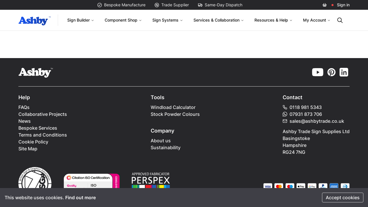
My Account (317, 20)
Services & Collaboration (218, 20)
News (24, 121)
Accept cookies (343, 197)
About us (161, 140)
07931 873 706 (302, 114)
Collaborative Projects (42, 114)
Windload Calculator (173, 107)
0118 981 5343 (302, 107)
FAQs (24, 107)
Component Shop (123, 20)
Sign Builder (80, 20)
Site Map (27, 149)
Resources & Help (273, 20)
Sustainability (166, 147)
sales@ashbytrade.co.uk (313, 121)
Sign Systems (167, 20)
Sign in (343, 4)
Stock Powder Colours (175, 114)
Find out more (80, 197)
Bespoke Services (37, 128)
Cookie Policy (33, 142)
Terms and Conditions (42, 135)
